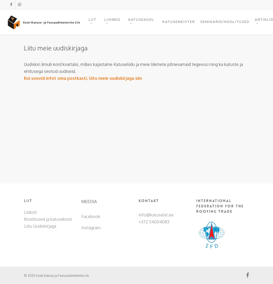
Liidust (30, 212)
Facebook (90, 216)
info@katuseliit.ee (156, 215)
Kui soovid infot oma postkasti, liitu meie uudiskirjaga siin (83, 78)
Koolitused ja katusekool (48, 219)
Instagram (91, 227)
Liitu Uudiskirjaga (40, 226)
